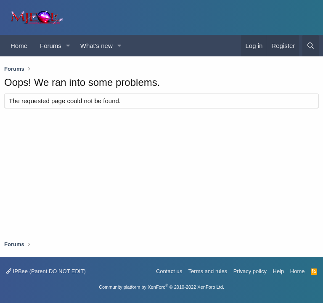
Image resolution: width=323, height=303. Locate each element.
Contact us (169, 271)
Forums (50, 45)
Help (278, 271)
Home (19, 45)
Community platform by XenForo (161, 287)
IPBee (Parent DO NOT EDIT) (46, 271)
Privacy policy (250, 271)
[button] (68, 45)
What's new (96, 45)
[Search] (310, 45)
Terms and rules (207, 271)
